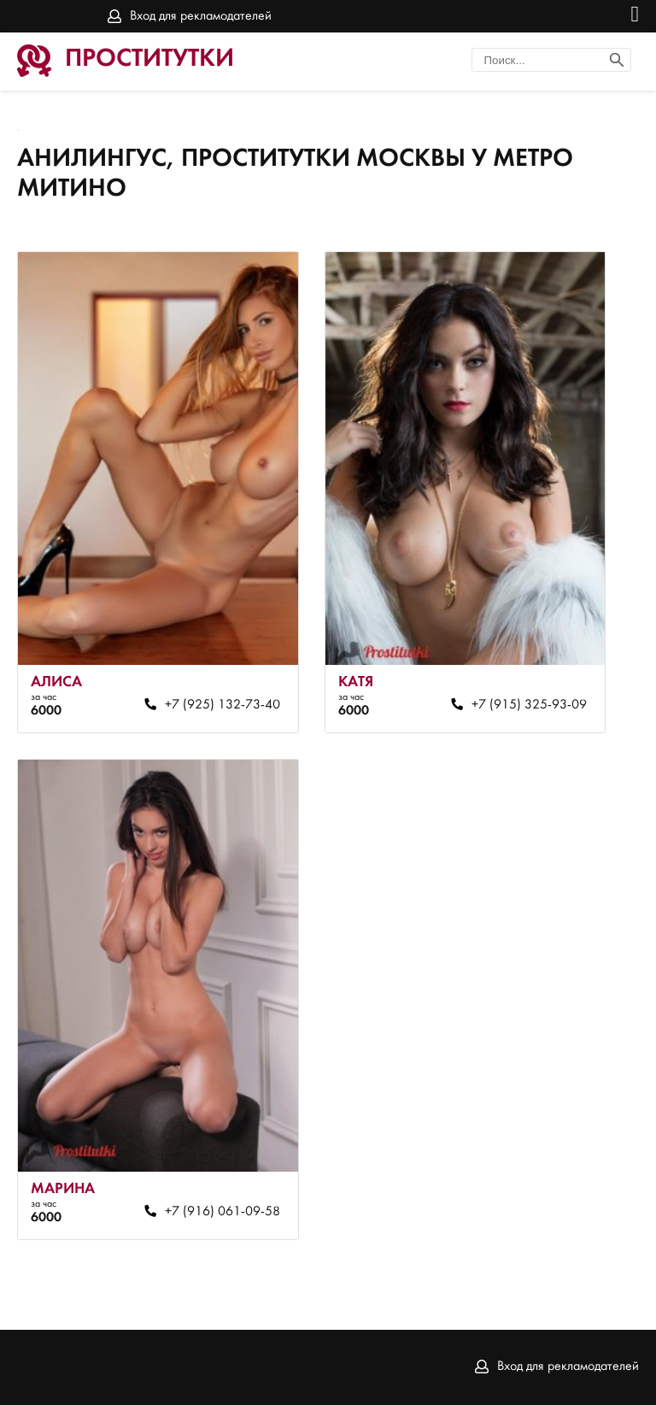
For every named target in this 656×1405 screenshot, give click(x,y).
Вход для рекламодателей (201, 16)
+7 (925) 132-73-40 (222, 705)
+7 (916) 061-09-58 (222, 1212)
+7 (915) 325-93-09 (529, 705)
